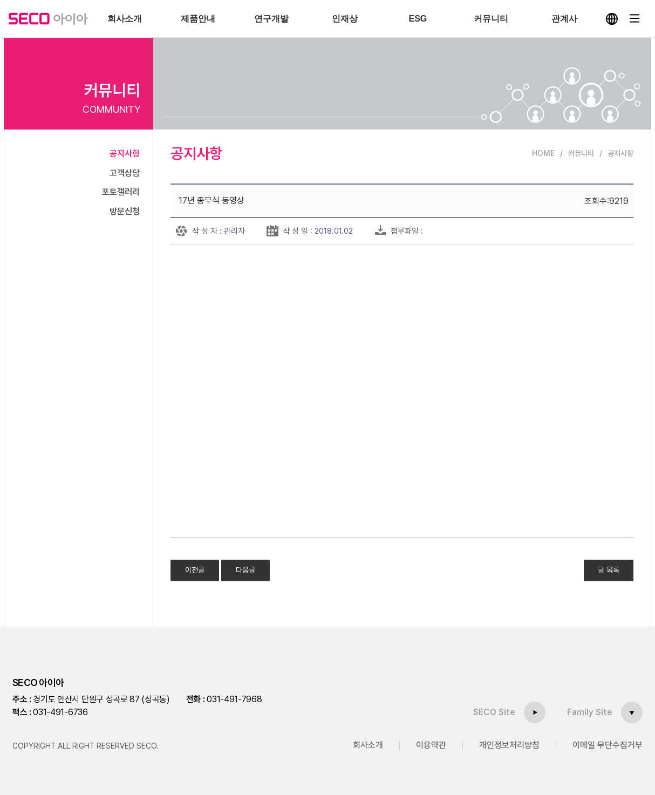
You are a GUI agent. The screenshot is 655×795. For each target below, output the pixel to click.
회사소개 (368, 745)
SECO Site (494, 712)
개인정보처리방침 (509, 745)
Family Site (589, 712)
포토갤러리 (121, 192)
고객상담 (125, 173)
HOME (543, 153)
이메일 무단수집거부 (607, 745)
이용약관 (431, 745)
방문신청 (125, 211)
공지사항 (125, 153)
